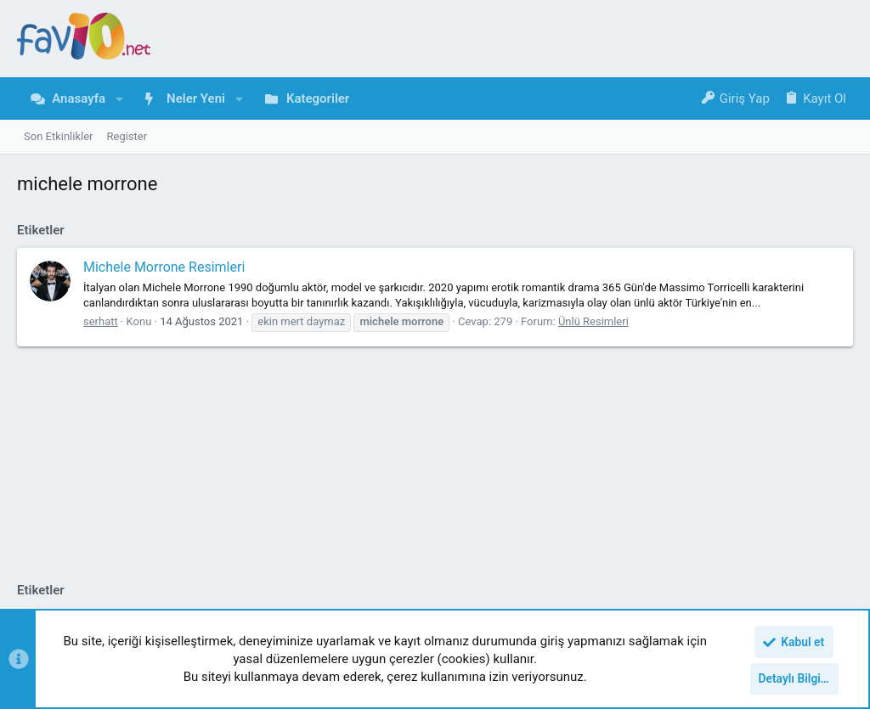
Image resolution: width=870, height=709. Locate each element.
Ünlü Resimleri (593, 321)
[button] (119, 99)
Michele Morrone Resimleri (164, 267)
